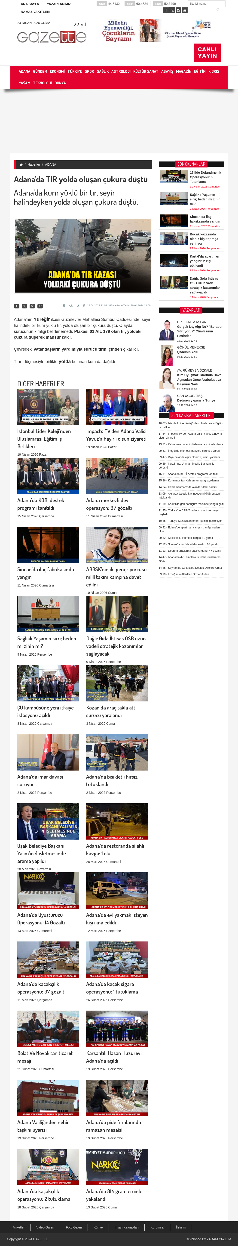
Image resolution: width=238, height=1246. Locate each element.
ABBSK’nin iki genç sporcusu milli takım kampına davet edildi (116, 511)
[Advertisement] (119, 121)
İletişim (181, 1227)
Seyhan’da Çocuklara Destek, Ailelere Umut (190, 407)
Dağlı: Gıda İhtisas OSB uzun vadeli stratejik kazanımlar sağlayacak (116, 580)
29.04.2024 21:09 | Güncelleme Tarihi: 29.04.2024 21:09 (116, 305)
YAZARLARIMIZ (59, 4)
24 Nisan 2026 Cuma (33, 23)
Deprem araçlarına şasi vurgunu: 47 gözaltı (190, 390)
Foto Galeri (74, 1227)
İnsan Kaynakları (127, 1227)
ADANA (50, 164)
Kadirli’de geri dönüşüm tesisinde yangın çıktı (191, 343)
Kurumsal (157, 1227)
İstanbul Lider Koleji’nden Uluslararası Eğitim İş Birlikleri (44, 372)
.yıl (80, 24)
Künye (98, 1227)
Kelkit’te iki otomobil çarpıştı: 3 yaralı (186, 377)
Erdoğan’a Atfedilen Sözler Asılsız (184, 413)
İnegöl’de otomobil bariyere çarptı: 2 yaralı (189, 290)
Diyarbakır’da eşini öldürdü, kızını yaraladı (189, 296)
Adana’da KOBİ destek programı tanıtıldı (188, 313)
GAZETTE (40, 1239)
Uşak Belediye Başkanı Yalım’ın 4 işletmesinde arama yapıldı (41, 787)
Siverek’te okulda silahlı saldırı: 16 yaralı (188, 383)
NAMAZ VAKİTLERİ (35, 12)
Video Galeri (45, 1227)
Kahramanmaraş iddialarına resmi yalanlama (191, 283)
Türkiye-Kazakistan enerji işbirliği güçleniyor (190, 360)
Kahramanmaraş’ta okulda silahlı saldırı (188, 326)
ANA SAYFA (30, 4)
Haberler (34, 164)
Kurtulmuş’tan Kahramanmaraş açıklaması (189, 320)
